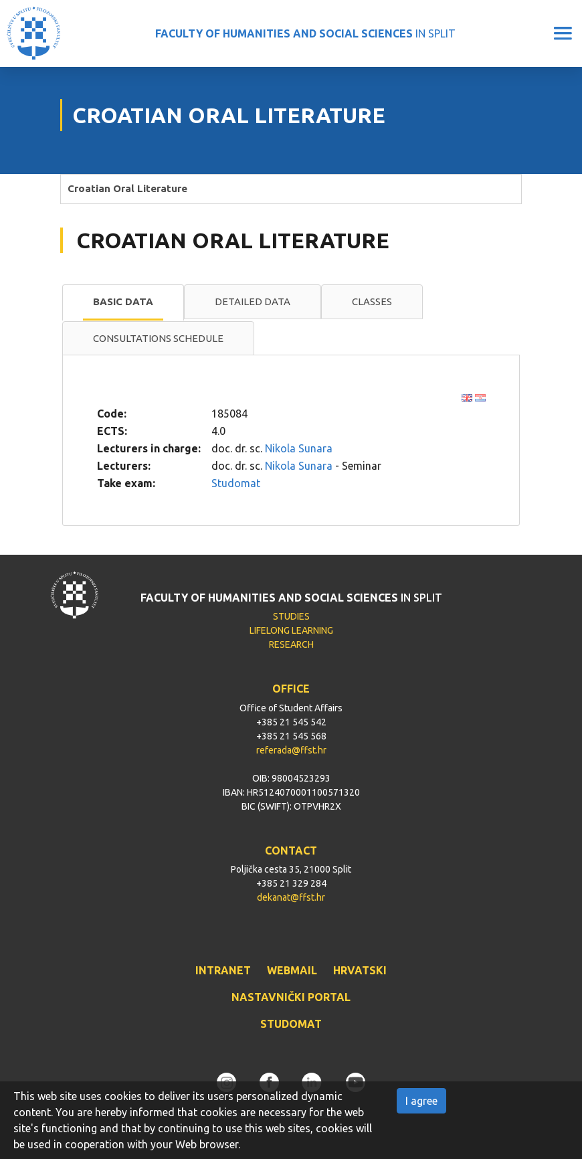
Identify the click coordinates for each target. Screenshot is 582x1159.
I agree (421, 1101)
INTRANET (223, 970)
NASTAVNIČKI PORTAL (291, 997)
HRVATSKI (360, 970)
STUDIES (291, 616)
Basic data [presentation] (123, 301)
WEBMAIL (292, 970)
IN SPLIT (305, 33)
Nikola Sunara (298, 448)
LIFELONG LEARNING (291, 630)
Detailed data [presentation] (252, 301)
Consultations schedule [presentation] (158, 338)
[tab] (123, 302)
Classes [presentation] (372, 301)
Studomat (235, 483)
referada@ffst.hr (291, 750)
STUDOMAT (291, 1024)
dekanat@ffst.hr (291, 897)
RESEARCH (291, 644)
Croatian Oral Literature (127, 188)
